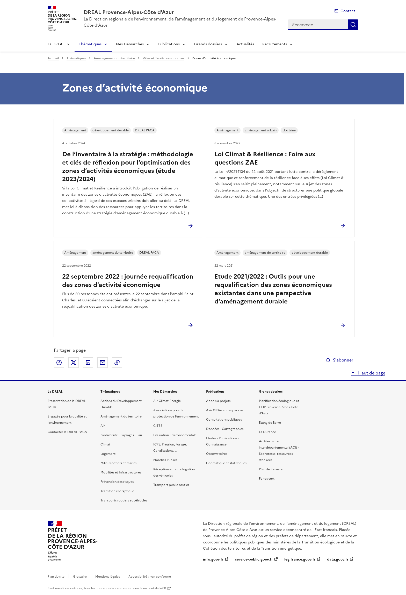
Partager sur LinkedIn (88, 362)
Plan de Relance (270, 469)
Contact (347, 11)
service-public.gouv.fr (254, 559)
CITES (157, 425)
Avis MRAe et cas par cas (224, 410)
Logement (107, 453)
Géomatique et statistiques (226, 463)
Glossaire (80, 576)
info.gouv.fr (213, 559)
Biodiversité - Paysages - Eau (121, 435)
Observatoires (216, 453)
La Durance (267, 432)
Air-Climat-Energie (167, 401)
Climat (105, 444)
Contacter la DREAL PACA (67, 432)
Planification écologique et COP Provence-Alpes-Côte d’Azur (279, 407)
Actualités (245, 44)
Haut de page (371, 373)
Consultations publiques (224, 419)
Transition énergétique (117, 491)
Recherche (353, 24)
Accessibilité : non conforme (149, 576)
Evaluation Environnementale (175, 435)
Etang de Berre (270, 422)
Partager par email (102, 362)
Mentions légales (107, 576)
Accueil (53, 58)
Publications (169, 44)
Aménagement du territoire (114, 58)
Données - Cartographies (224, 429)
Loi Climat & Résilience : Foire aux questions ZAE (264, 158)
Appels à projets (218, 401)
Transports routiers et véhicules (123, 500)
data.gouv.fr (338, 559)
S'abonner (339, 360)
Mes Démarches (130, 44)
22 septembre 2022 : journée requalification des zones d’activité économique (127, 280)
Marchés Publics (165, 460)
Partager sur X (73, 362)
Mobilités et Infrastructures (120, 472)
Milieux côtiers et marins (118, 463)
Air (102, 425)
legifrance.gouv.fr (300, 559)
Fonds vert (266, 478)
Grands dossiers (208, 44)
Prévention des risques (117, 481)
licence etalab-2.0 (153, 588)
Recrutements (274, 44)
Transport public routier (171, 485)
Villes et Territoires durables (163, 58)
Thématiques (90, 44)
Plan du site (56, 576)
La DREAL (56, 44)
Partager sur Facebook (59, 362)
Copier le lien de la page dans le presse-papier (117, 362)
